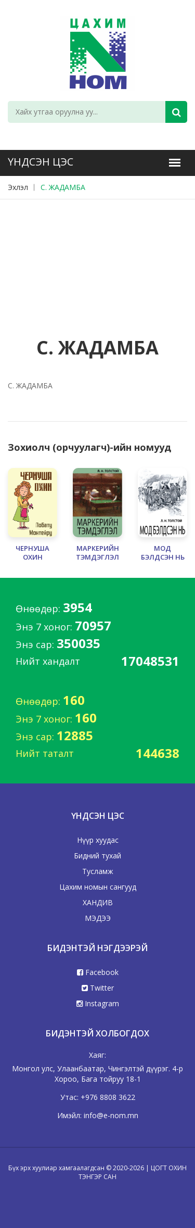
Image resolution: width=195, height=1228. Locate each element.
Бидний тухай (97, 855)
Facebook (98, 972)
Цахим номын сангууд (97, 887)
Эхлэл (18, 187)
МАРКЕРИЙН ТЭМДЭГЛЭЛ (97, 553)
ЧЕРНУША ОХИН (32, 553)
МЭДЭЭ (98, 918)
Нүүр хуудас (98, 840)
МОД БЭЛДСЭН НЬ (163, 553)
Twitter (98, 988)
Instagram (97, 1003)
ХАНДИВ (98, 902)
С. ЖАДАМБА (63, 187)
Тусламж (97, 871)
